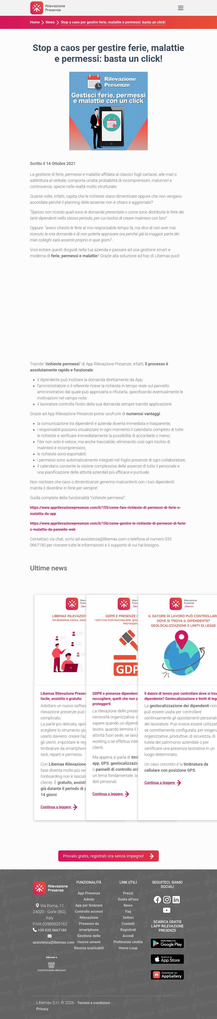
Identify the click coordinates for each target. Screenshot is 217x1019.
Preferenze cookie (128, 942)
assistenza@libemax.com (53, 942)
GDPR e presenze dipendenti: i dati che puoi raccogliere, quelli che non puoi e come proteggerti (127, 698)
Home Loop (128, 948)
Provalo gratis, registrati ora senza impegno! (108, 856)
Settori (128, 917)
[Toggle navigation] (180, 7)
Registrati (128, 930)
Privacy (42, 1009)
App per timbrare (89, 905)
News (50, 22)
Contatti (128, 924)
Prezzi (128, 893)
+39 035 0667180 (52, 930)
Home (35, 22)
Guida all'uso (128, 899)
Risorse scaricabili (89, 948)
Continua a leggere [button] (59, 807)
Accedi (128, 936)
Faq (128, 911)
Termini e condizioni (93, 1003)
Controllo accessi (89, 911)
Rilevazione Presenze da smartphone (89, 923)
